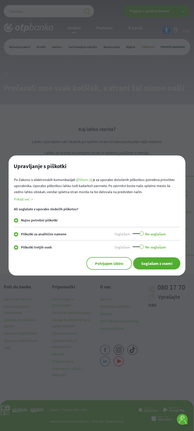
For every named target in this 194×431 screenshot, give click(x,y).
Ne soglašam (155, 234)
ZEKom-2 (84, 179)
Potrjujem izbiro (109, 263)
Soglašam (122, 234)
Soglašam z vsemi (156, 263)
